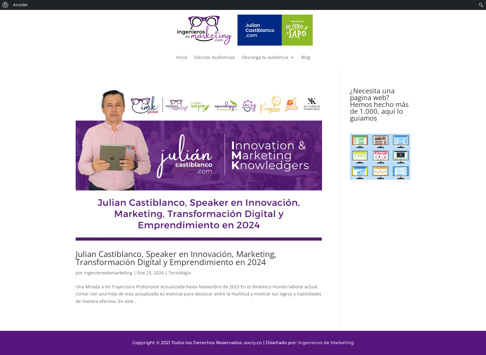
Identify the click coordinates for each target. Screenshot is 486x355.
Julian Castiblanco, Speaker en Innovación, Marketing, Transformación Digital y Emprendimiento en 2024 (176, 258)
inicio (181, 57)
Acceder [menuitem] (20, 4)
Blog (305, 57)
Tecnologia (180, 273)
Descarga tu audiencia (265, 57)
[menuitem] (5, 5)
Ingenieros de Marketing (326, 342)
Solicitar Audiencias (214, 57)
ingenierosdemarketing (108, 273)
